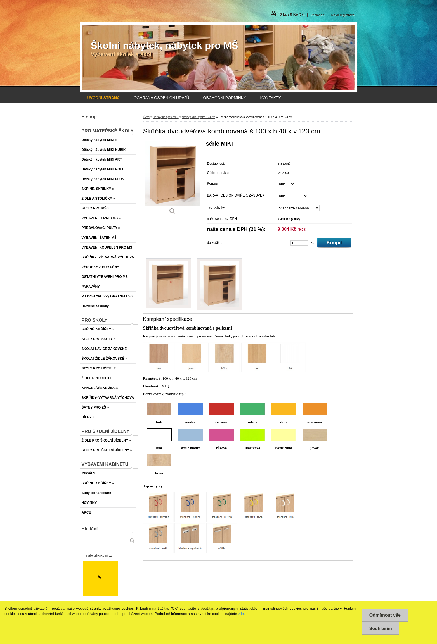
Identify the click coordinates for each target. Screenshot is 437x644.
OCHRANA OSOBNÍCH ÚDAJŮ (161, 98)
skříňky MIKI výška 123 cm (198, 117)
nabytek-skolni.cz (99, 555)
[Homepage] (103, 97)
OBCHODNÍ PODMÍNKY (224, 98)
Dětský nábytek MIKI (166, 117)
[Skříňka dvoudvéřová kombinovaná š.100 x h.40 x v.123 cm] (172, 179)
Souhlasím (380, 628)
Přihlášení (317, 15)
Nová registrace (343, 15)
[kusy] (299, 243)
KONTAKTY (270, 98)
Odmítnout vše (385, 615)
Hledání (90, 528)
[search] (132, 540)
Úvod (146, 117)
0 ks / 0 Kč (292, 14)
